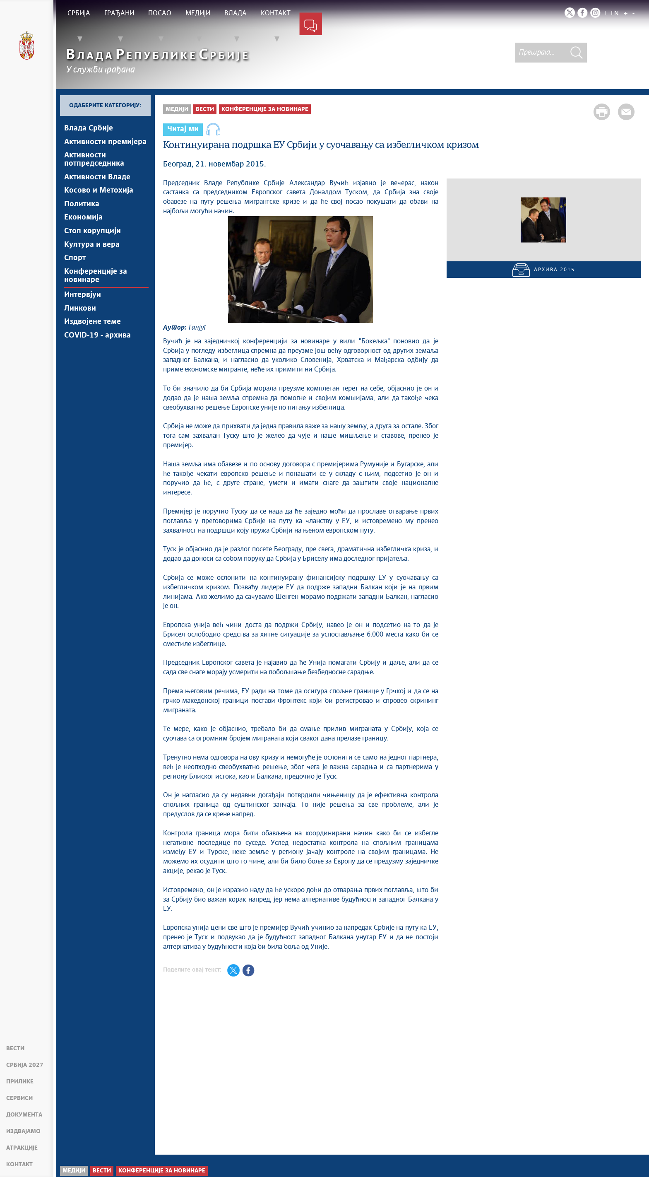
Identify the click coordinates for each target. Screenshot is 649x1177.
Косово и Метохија (98, 194)
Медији (177, 109)
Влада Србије (88, 128)
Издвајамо (23, 1131)
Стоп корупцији (92, 238)
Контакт (19, 1164)
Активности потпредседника (94, 161)
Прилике (20, 1082)
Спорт (75, 267)
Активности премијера (105, 143)
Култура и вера (92, 252)
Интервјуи (82, 306)
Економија (83, 223)
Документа (24, 1115)
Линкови (80, 320)
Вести (15, 1049)
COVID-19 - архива (97, 349)
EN (615, 13)
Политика (81, 209)
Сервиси (19, 1098)
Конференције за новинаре (95, 286)
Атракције (22, 1148)
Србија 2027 (24, 1065)
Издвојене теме (92, 335)
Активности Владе (97, 180)
